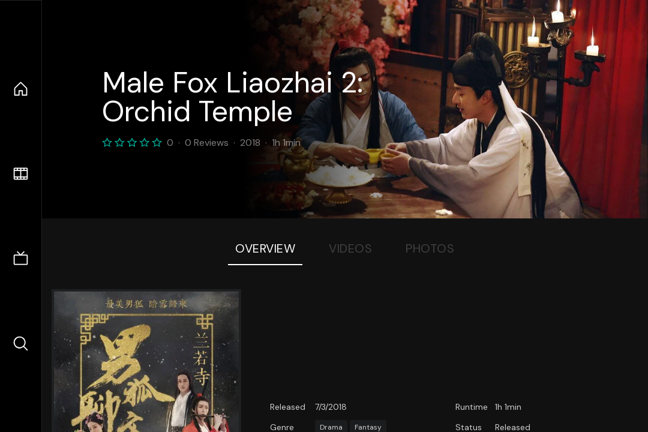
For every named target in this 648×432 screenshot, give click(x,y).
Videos (350, 248)
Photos (430, 248)
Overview (265, 248)
